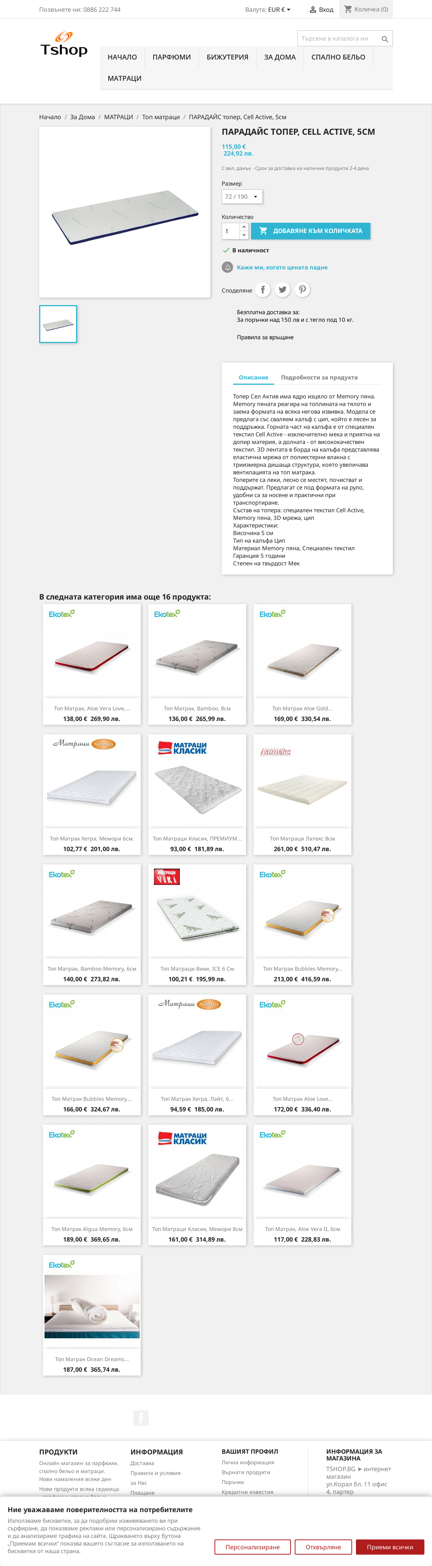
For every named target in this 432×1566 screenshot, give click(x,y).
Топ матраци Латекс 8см (302, 838)
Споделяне (262, 289)
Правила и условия (155, 1472)
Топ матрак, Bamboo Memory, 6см (92, 968)
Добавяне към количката (310, 231)
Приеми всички (390, 1547)
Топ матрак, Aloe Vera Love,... (92, 708)
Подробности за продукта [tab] (319, 377)
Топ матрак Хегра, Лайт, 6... (197, 1098)
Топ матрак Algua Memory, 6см (92, 1228)
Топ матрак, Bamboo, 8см (197, 708)
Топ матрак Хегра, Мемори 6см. (92, 838)
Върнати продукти (246, 1472)
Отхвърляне (323, 1547)
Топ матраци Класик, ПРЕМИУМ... (197, 838)
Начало (122, 56)
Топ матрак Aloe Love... (303, 1098)
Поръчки (233, 1482)
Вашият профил (250, 1451)
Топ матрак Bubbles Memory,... (92, 1098)
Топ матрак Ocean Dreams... (92, 1359)
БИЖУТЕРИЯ (227, 56)
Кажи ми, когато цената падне (281, 267)
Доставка (142, 1463)
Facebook (141, 1418)
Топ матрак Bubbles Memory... (302, 968)
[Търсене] (345, 38)
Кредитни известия (247, 1491)
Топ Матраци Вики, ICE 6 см (197, 968)
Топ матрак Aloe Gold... (302, 708)
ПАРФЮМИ (171, 56)
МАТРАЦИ (125, 78)
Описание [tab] (253, 377)
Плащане (142, 1492)
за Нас (138, 1482)
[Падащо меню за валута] (280, 10)
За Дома (280, 56)
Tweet (282, 289)
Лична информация (248, 1462)
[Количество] (231, 231)
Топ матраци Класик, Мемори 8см (197, 1228)
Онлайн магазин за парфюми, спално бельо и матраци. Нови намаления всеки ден (79, 1471)
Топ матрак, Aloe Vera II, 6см (302, 1228)
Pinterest (302, 289)
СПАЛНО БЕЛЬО (338, 56)
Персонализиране (253, 1547)
